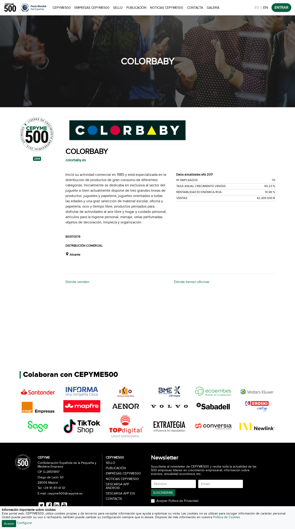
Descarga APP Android (117, 486)
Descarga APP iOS (120, 493)
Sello (118, 8)
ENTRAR (281, 7)
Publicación (136, 8)
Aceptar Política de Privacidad (177, 501)
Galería (213, 8)
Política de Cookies (226, 517)
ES (257, 7)
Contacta (195, 8)
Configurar (24, 523)
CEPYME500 (62, 8)
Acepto (9, 524)
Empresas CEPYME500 (91, 8)
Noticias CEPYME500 (166, 8)
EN (265, 7)
